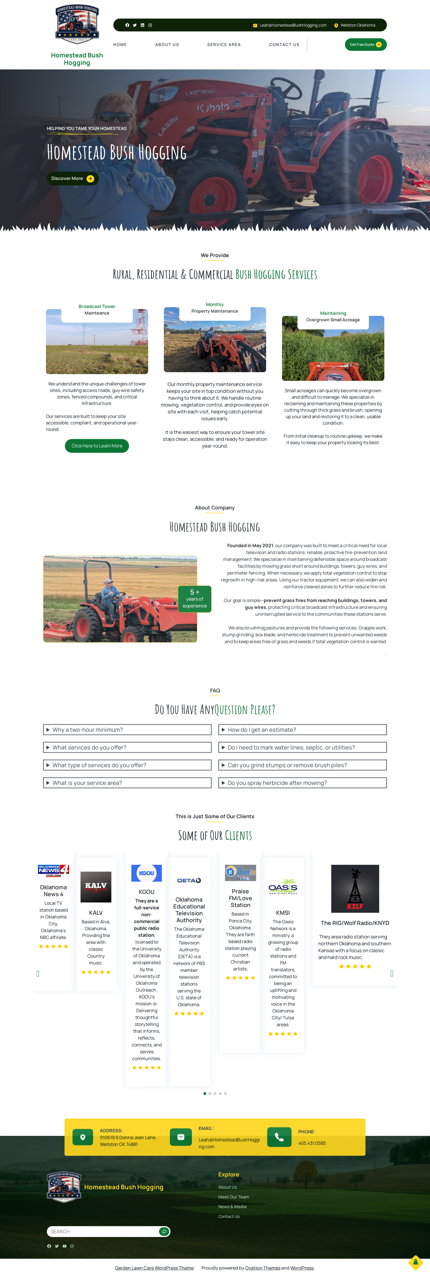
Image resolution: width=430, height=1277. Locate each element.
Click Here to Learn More (97, 408)
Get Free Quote (366, 44)
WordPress (302, 1268)
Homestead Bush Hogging (77, 59)
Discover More (70, 179)
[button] (38, 973)
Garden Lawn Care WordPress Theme (154, 1268)
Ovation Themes (262, 1268)
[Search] (164, 1231)
